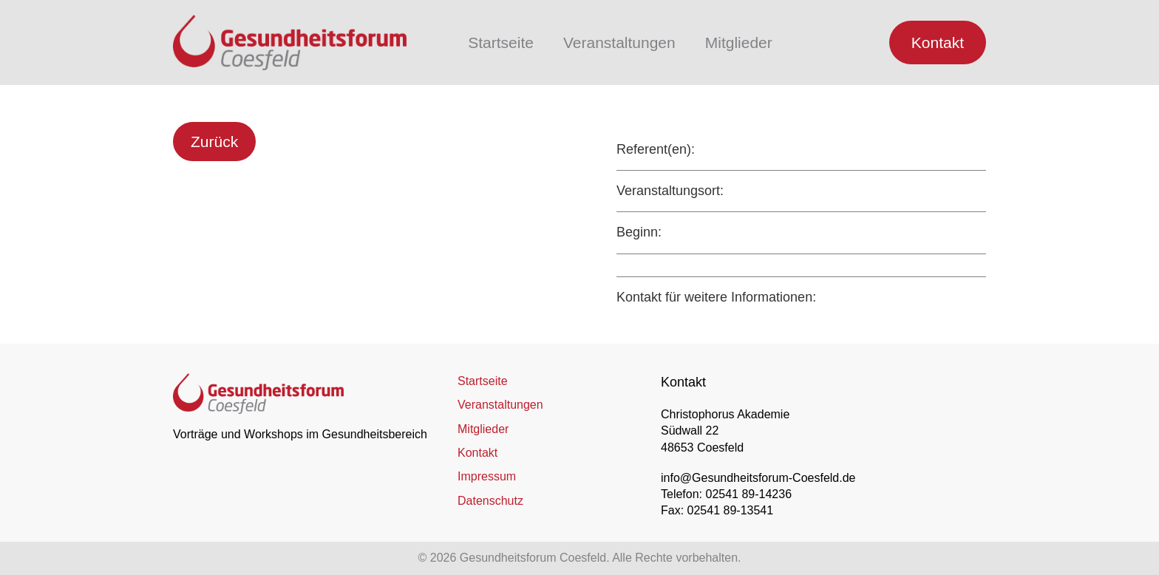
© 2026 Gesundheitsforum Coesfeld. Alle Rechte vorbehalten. (579, 557)
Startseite (501, 42)
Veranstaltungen (619, 42)
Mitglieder (738, 42)
